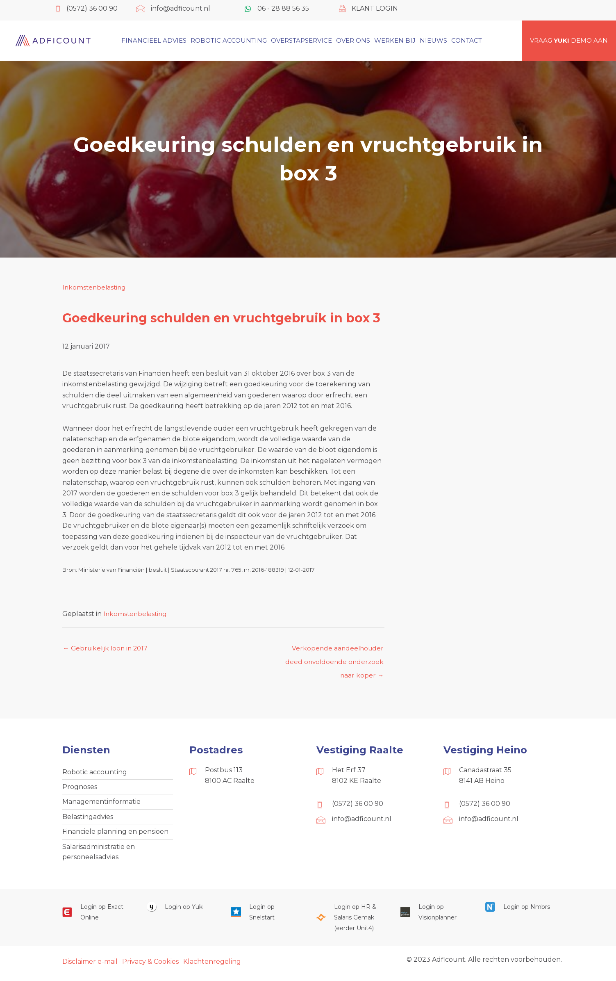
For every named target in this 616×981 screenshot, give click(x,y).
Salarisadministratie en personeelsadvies (98, 855)
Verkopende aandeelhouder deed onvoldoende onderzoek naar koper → (333, 651)
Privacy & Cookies (150, 966)
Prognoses (79, 789)
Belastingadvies (87, 820)
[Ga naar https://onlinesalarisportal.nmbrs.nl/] (519, 911)
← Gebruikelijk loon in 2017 (107, 648)
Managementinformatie (101, 804)
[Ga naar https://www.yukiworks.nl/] (181, 911)
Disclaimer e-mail (90, 966)
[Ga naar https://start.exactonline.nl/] (96, 916)
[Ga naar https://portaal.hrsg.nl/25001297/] (350, 922)
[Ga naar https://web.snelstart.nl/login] (265, 916)
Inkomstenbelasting (95, 287)
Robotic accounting (94, 773)
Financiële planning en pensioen (115, 835)
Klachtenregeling (212, 966)
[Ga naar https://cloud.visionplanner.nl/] (434, 916)
